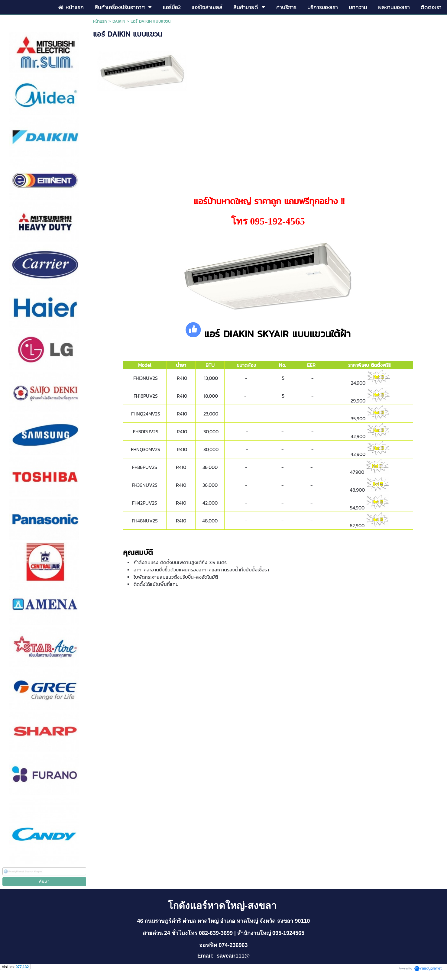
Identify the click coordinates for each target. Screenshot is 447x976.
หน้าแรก (100, 21)
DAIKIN (118, 21)
